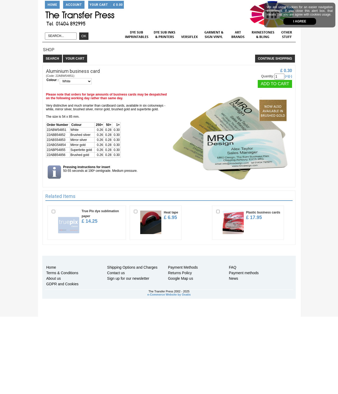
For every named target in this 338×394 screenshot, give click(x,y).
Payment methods (244, 273)
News (233, 278)
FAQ (232, 267)
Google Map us (180, 278)
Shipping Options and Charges (132, 267)
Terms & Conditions (62, 273)
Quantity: (267, 76)
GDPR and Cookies (62, 284)
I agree (299, 21)
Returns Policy (180, 273)
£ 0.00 (118, 5)
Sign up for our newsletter (128, 278)
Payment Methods (183, 267)
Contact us (116, 273)
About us (53, 278)
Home (51, 267)
